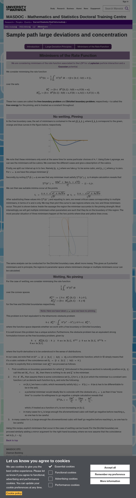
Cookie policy (14, 493)
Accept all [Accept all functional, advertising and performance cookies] (110, 467)
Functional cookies (62, 472)
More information (110, 481)
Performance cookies (64, 485)
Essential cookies (61, 466)
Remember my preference (110, 474)
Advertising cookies (63, 479)
